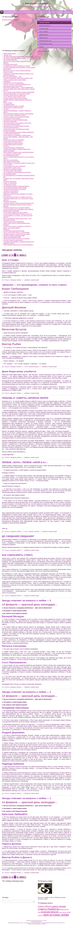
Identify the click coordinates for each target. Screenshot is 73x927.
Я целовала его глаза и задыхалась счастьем (17, 66)
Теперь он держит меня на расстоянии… (15, 79)
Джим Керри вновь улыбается (19, 371)
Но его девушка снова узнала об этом (14, 96)
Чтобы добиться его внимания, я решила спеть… (18, 135)
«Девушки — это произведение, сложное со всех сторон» (34, 284)
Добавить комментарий (31, 280)
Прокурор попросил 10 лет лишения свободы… (17, 207)
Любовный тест (43, 34)
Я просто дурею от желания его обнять (15, 115)
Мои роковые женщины (10, 59)
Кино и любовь (43, 31)
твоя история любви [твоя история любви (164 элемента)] (56, 914)
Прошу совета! (43, 37)
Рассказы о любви (36, 3)
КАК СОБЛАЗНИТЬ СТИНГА (17, 555)
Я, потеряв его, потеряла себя (12, 153)
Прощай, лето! (8, 55)
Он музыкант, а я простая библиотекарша (15, 120)
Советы (41, 47)
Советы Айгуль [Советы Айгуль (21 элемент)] (44, 906)
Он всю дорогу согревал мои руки (13, 107)
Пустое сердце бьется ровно (12, 124)
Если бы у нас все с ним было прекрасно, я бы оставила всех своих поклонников (16, 85)
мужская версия (34, 366)
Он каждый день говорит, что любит (14, 106)
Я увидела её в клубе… (10, 184)
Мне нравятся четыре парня (12, 161)
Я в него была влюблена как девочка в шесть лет (18, 214)
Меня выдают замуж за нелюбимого (14, 140)
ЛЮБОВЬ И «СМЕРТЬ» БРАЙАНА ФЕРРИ (25, 398)
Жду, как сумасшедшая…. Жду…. (13, 76)
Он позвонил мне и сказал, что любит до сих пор (18, 197)
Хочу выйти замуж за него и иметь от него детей (17, 123)
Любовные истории (42, 920)
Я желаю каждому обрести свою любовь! (15, 98)
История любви (43, 28)
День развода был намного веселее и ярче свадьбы (18, 113)
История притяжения (9, 130)
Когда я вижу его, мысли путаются (13, 143)
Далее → (23, 255)
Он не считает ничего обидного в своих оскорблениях (19, 92)
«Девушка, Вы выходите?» (11, 191)
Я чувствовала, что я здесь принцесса (14, 166)
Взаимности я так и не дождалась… (14, 83)
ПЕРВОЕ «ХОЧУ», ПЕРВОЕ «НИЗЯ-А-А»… (25, 462)
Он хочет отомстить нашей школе (13, 240)
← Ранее (5, 255)
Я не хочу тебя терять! (10, 181)
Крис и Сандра (10, 260)
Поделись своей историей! (9, 19)
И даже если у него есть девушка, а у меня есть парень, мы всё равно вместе (17, 226)
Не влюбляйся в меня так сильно (13, 144)
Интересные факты (44, 25)
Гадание (41, 19)
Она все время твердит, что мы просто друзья (17, 93)
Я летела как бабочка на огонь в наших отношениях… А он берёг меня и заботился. (19, 132)
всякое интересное (43, 51)
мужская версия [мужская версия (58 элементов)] (49, 911)
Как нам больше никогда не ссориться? (15, 189)
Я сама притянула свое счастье (13, 141)
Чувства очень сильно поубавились (14, 221)
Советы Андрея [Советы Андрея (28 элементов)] (58, 906)
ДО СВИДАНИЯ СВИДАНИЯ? (18, 536)
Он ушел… (7, 109)
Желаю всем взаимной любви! (12, 237)
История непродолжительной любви (14, 231)
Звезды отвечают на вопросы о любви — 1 (26, 798)
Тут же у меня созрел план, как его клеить (16, 212)
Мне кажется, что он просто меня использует (16, 126)
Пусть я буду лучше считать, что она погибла (16, 232)
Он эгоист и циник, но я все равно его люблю (16, 116)
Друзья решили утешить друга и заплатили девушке (18, 152)
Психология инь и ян (45, 40)
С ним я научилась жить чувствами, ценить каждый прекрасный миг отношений (18, 210)
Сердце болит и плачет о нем (12, 167)
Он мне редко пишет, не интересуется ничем (16, 129)
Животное (6, 229)
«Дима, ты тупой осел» (10, 183)
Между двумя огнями (10, 53)
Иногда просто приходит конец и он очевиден (17, 238)
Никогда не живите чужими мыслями (14, 235)
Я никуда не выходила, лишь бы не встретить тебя (18, 78)
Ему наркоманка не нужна (11, 155)
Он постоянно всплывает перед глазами (15, 187)
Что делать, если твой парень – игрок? (15, 58)
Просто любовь (8, 103)
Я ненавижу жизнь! (9, 104)
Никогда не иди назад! (10, 201)
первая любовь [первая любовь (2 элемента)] (62, 912)
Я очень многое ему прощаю (12, 118)
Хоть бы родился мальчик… (11, 127)
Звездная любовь (44, 22)
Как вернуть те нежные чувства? (13, 169)
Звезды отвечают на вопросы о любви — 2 (26, 692)
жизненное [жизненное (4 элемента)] (63, 909)
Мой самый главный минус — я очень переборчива (18, 87)
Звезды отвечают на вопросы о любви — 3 (26, 600)
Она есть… (7, 146)
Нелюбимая (7, 81)
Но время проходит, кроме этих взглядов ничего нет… (19, 203)
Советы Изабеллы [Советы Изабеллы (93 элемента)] (48, 909)
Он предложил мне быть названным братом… (17, 186)
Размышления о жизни (45, 44)
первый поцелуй (34, 531)
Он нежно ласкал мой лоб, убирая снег (15, 95)
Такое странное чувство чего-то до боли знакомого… (19, 244)
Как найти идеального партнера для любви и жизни (18, 56)
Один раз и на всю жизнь (11, 192)
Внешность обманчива (10, 121)
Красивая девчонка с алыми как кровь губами (17, 234)
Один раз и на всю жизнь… (11, 160)
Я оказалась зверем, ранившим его (14, 147)
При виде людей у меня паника (12, 170)
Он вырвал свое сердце (10, 64)
